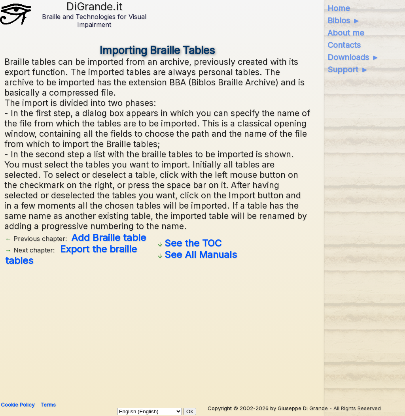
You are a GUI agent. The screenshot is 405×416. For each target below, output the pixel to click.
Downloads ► (353, 57)
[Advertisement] (157, 330)
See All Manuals (201, 254)
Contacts (344, 45)
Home (338, 8)
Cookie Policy (17, 404)
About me (345, 33)
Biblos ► (343, 20)
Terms (48, 404)
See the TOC (193, 243)
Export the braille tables (71, 254)
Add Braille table (108, 237)
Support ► (348, 69)
